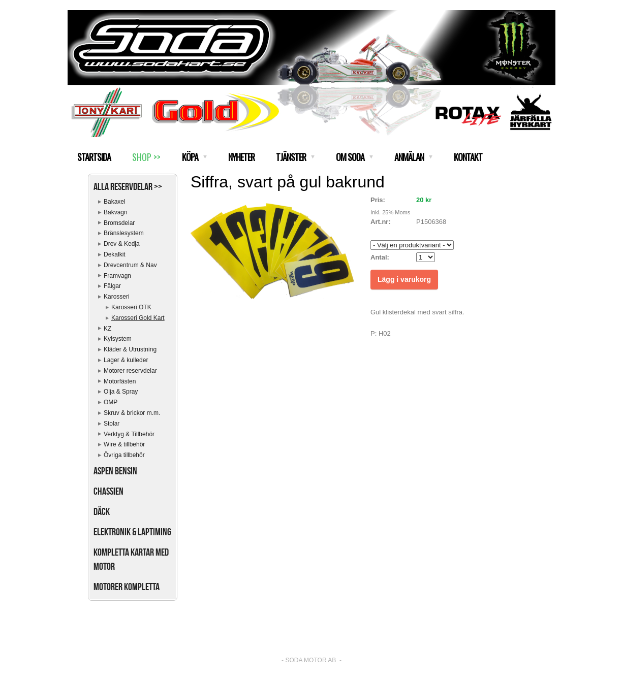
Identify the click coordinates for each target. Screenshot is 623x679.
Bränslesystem (124, 233)
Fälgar (112, 285)
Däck (102, 511)
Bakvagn (116, 212)
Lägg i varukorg (404, 279)
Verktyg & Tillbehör (129, 434)
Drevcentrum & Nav (130, 265)
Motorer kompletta (127, 586)
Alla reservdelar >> (128, 186)
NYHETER (241, 157)
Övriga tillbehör (124, 455)
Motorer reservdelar (130, 370)
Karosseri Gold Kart (138, 317)
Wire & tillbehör (124, 444)
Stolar (111, 423)
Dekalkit (115, 254)
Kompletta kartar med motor (131, 559)
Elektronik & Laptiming (132, 531)
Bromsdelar (119, 223)
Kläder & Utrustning (130, 349)
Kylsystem (118, 338)
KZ (107, 328)
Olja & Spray (121, 391)
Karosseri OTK (131, 307)
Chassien (108, 491)
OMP (110, 402)
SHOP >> (146, 157)
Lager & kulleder (126, 360)
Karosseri (117, 296)
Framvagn (117, 275)
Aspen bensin (115, 470)
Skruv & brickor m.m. (132, 412)
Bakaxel (115, 201)
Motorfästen (120, 381)
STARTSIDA (94, 157)
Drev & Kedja (122, 243)
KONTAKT (468, 157)
